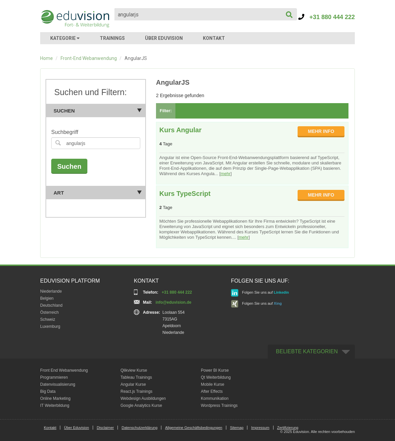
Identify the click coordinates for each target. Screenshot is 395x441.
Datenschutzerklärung (139, 428)
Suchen (98, 111)
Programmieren (54, 377)
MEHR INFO (321, 131)
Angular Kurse (133, 384)
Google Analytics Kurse (141, 405)
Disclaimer (105, 428)
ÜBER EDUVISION (164, 38)
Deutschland (51, 305)
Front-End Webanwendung (89, 58)
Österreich (49, 312)
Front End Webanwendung (64, 370)
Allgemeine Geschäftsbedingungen (193, 428)
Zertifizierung (288, 428)
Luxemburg (50, 326)
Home (46, 58)
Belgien (47, 298)
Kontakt (50, 428)
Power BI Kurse (215, 370)
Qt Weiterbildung (216, 377)
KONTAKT (214, 38)
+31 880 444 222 (326, 17)
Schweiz (47, 319)
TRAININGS (112, 38)
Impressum (260, 428)
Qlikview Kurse (134, 370)
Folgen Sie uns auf (260, 293)
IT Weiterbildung (54, 405)
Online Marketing (55, 398)
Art (98, 193)
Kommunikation (215, 398)
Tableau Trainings (136, 377)
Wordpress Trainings (219, 405)
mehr (226, 173)
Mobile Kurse (212, 384)
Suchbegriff (64, 132)
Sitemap (236, 428)
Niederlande (51, 291)
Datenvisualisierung (57, 384)
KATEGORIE (65, 38)
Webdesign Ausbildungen (143, 398)
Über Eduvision (76, 428)
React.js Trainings (136, 391)
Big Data (48, 391)
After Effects (212, 391)
